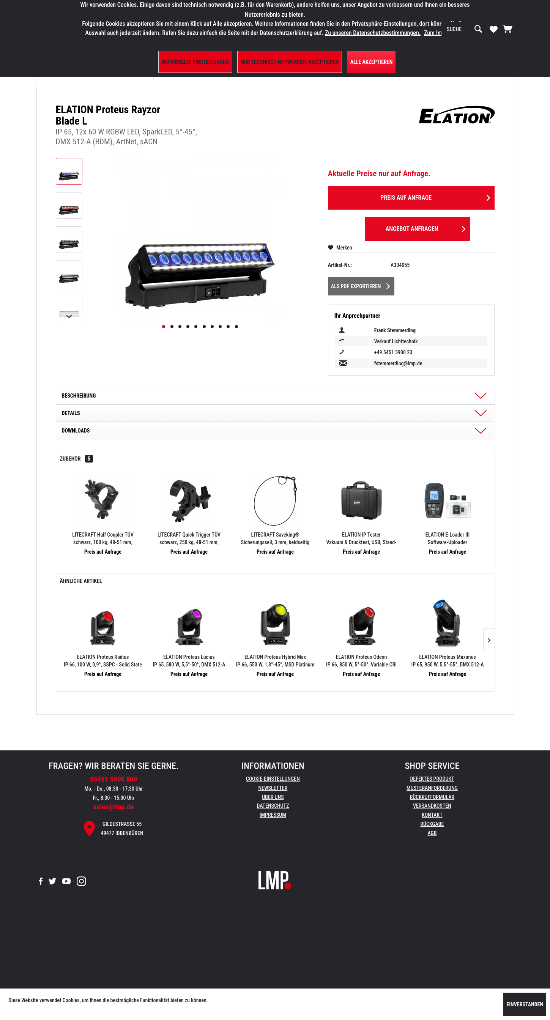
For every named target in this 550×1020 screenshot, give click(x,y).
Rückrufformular (432, 797)
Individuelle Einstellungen (195, 62)
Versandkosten (432, 806)
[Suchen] (478, 29)
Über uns (273, 797)
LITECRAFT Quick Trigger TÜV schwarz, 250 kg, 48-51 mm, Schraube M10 (189, 539)
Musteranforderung (432, 788)
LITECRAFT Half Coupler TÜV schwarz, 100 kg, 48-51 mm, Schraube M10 (102, 539)
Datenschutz (273, 806)
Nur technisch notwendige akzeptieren (290, 62)
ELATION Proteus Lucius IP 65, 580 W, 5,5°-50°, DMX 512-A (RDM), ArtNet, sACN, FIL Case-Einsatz (189, 661)
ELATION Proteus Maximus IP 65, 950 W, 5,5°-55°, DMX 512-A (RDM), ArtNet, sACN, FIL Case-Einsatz (447, 661)
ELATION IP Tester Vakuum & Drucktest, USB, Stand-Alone (361, 539)
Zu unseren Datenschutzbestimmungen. (373, 32)
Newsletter (272, 788)
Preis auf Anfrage (435, 196)
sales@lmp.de (113, 806)
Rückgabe (432, 824)
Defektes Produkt (432, 779)
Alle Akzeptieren (371, 62)
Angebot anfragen (425, 227)
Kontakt (432, 815)
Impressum (273, 815)
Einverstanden (524, 1004)
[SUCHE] (464, 29)
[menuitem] (464, 29)
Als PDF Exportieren (360, 284)
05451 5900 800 (113, 779)
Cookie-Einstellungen (273, 779)
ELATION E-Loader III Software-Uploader (448, 538)
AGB (432, 833)
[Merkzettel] (494, 29)
